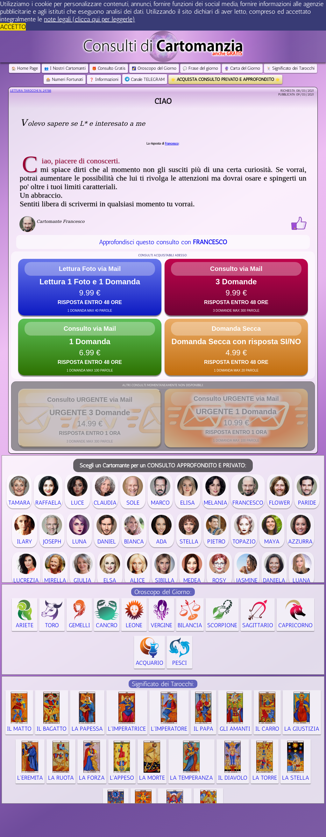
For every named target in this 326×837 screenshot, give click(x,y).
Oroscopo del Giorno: (163, 592)
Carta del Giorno (242, 68)
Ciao (163, 101)
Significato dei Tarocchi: (163, 684)
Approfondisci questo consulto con (163, 242)
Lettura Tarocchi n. (30, 91)
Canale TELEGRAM (145, 79)
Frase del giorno (200, 68)
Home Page (24, 68)
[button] (89, 287)
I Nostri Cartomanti (65, 68)
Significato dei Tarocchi (290, 68)
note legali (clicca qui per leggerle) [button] (89, 19)
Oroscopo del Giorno (154, 68)
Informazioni (103, 79)
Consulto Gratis (108, 68)
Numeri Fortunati (64, 79)
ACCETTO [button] (13, 27)
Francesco (172, 143)
